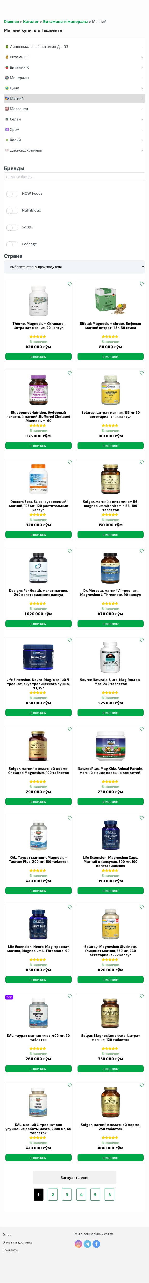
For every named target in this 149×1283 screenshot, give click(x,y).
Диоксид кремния (74, 150)
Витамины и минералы (65, 21)
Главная (11, 21)
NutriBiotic (23, 211)
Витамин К (74, 67)
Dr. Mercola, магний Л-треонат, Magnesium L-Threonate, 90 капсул (110, 592)
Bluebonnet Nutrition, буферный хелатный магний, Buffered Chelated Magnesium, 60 (38, 416)
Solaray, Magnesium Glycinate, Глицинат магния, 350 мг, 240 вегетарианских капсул (110, 950)
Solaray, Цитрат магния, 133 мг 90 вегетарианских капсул (110, 414)
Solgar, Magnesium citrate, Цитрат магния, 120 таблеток (110, 1037)
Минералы (74, 77)
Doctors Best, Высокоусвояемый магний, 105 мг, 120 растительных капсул (38, 505)
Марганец (74, 108)
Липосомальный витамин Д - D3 (74, 46)
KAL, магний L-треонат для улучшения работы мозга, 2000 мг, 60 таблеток (38, 1129)
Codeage (21, 244)
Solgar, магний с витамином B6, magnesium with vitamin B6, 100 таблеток (110, 505)
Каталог (31, 21)
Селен (74, 119)
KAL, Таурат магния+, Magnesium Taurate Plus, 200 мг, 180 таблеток (38, 859)
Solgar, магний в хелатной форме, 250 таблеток (110, 1127)
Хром (74, 129)
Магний (74, 98)
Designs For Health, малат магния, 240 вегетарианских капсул (38, 592)
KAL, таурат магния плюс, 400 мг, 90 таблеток (38, 1037)
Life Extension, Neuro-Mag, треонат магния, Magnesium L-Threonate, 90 (38, 948)
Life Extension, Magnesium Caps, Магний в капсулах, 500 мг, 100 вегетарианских (110, 861)
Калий (74, 139)
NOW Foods (24, 194)
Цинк (74, 88)
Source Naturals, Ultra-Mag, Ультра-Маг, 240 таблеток (110, 682)
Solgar (19, 228)
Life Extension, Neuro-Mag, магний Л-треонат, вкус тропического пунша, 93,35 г (38, 684)
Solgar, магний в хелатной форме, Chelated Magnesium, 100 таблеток (38, 770)
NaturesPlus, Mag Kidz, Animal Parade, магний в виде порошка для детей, (110, 770)
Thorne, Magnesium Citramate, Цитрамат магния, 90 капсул (38, 325)
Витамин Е (74, 56)
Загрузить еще (74, 1177)
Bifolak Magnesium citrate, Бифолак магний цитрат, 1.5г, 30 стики (110, 325)
